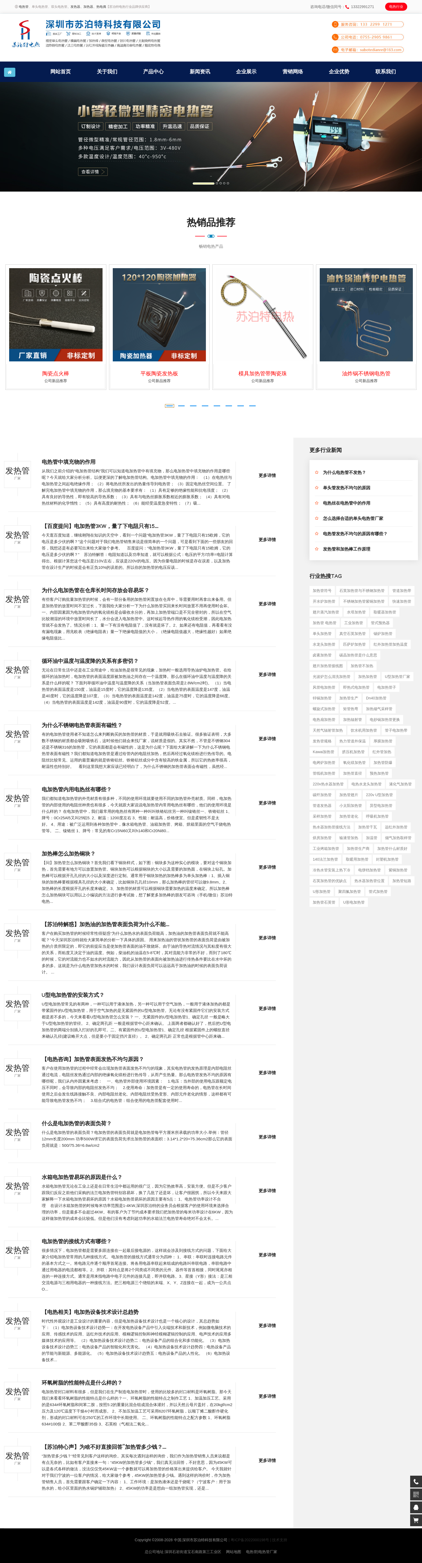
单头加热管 (322, 633)
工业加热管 (353, 623)
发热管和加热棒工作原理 (346, 549)
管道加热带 (401, 590)
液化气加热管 (400, 784)
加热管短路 (401, 881)
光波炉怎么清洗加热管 (331, 676)
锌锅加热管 (322, 698)
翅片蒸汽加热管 (326, 612)
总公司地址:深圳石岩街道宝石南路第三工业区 (183, 1552)
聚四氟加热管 (349, 891)
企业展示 (246, 71)
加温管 (371, 838)
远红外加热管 (396, 827)
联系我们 (385, 71)
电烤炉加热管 (324, 762)
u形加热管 (321, 891)
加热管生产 (348, 698)
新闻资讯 (200, 71)
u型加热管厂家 (397, 676)
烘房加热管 (322, 838)
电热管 (24, 7)
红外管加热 (381, 752)
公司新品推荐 (55, 381)
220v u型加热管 (379, 795)
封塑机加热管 (387, 859)
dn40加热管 (376, 698)
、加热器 (86, 7)
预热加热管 (379, 773)
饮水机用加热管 (364, 730)
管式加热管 (378, 891)
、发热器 (73, 7)
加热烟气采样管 (379, 709)
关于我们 (107, 71)
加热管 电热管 (324, 623)
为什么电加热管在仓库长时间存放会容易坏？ (95, 591)
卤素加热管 (322, 655)
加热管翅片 (348, 795)
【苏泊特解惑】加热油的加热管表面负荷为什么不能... (105, 925)
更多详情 (267, 476)
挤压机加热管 (353, 752)
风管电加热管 (324, 687)
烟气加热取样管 (398, 838)
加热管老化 (348, 816)
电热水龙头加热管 (366, 784)
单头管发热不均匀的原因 (346, 488)
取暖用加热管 (357, 859)
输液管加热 (348, 838)
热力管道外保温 (352, 741)
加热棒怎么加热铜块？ (69, 854)
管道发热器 (322, 805)
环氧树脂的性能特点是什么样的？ (82, 1384)
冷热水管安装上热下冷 (331, 870)
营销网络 (293, 71)
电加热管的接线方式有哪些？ (77, 1242)
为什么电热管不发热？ (344, 473)
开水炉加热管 (324, 601)
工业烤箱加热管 (326, 848)
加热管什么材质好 (392, 848)
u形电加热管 (354, 902)
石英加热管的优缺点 (330, 881)
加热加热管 (367, 676)
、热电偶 (99, 7)
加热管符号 (322, 590)
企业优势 (339, 71)
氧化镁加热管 (354, 762)
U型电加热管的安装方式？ (73, 996)
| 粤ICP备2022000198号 (248, 1540)
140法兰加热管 (325, 859)
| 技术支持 (278, 1540)
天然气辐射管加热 (328, 730)
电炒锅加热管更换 (385, 719)
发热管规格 (322, 741)
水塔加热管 (356, 612)
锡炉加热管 (383, 633)
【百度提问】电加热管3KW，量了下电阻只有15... (100, 527)
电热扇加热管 (324, 719)
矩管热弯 (350, 709)
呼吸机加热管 (377, 816)
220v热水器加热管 (328, 784)
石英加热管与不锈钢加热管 (362, 590)
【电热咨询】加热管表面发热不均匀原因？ (93, 1060)
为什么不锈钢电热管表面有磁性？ (82, 726)
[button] (31, 137)
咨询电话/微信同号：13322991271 (342, 7)
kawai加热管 (323, 752)
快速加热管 (401, 601)
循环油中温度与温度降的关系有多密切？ (90, 662)
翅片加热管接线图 (328, 666)
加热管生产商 (358, 848)
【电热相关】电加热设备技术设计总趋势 (90, 1313)
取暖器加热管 (385, 612)
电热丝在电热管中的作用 (346, 503)
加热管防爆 (383, 762)
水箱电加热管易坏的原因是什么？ (82, 1178)
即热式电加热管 (356, 687)
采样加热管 (322, 816)
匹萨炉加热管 (354, 644)
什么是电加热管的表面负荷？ (77, 1124)
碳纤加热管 (322, 795)
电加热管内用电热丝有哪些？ (77, 790)
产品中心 (153, 71)
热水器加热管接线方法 (331, 827)
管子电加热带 (396, 730)
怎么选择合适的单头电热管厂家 (353, 519)
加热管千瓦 (367, 827)
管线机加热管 (324, 773)
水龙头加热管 (324, 644)
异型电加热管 (381, 805)
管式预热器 (380, 623)
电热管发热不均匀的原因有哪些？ (355, 534)
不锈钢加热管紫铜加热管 (364, 601)
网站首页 (60, 71)
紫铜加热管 (398, 870)
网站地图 (233, 1552)
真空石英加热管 (352, 633)
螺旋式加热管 (324, 709)
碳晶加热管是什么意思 (358, 655)
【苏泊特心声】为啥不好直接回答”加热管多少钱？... (104, 1448)
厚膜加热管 (383, 741)
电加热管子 (386, 687)
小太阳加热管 (350, 805)
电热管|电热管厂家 (261, 1552)
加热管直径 (352, 773)
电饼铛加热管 (369, 870)
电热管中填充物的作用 (69, 463)
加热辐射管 (352, 719)
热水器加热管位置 (369, 881)
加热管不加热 (362, 666)
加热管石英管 (324, 902)
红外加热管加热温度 (390, 644)
